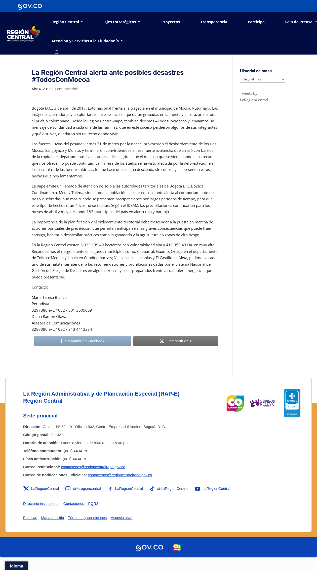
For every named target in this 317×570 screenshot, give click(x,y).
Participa (256, 21)
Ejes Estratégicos (120, 21)
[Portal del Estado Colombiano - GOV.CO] (30, 6)
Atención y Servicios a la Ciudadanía (85, 40)
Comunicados (66, 88)
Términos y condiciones (88, 517)
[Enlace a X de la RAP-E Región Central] (41, 489)
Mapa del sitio (53, 517)
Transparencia (213, 21)
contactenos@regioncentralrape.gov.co (94, 467)
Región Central (65, 21)
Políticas (30, 517)
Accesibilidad (123, 517)
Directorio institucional (41, 503)
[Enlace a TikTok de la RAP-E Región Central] (171, 489)
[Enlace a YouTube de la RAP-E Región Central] (215, 489)
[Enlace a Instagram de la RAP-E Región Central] (84, 489)
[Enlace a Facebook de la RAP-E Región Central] (126, 489)
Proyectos (170, 21)
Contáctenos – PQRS (82, 503)
